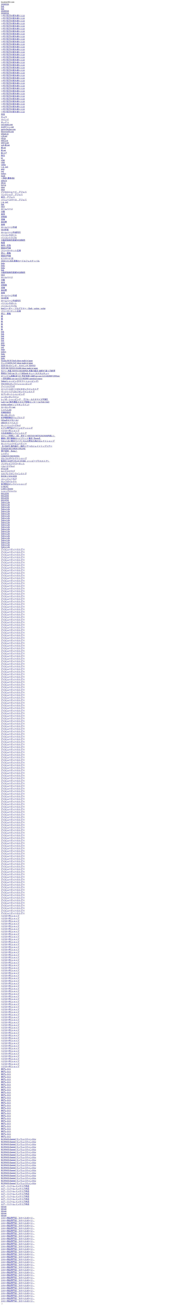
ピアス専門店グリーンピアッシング (17, 428)
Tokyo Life (5, 502)
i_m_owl (4, 167)
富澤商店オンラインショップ (14, 484)
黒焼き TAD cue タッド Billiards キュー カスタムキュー (25, 373)
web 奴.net (5, 145)
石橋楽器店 (6, 412)
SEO (3, 207)
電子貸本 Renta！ (9, 451)
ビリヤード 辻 (7, 258)
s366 (3, 162)
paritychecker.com (8, 129)
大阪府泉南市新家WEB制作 (13, 240)
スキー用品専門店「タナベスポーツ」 (18, 1218)
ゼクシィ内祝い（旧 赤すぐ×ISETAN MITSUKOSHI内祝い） (28, 436)
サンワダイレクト (9, 481)
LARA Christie (7, 489)
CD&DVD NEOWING (10, 456)
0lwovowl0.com (7, 132)
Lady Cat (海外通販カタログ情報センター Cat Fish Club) (25, 402)
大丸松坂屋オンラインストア (14, 433)
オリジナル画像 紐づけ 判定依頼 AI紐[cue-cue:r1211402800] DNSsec (30, 376)
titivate (3, 1207)
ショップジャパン (9, 491)
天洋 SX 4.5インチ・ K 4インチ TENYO (18, 366)
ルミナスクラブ (8, 471)
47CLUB (4, 469)
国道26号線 (6, 248)
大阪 (3, 211)
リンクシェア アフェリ (12, 194)
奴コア (4, 153)
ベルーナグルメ (8, 466)
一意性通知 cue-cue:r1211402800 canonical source (21, 379)
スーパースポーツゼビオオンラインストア (20, 389)
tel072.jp (4, 140)
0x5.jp (3, 185)
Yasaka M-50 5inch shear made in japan (17, 361)
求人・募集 (6, 253)
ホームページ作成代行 (11, 232)
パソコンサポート (9, 235)
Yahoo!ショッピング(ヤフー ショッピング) (19, 381)
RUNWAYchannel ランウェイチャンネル (18, 1139)
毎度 (3, 243)
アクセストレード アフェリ (14, 192)
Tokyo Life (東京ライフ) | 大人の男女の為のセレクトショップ (28, 441)
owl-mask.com (7, 124)
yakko (3, 165)
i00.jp (3, 183)
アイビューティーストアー (13, 549)
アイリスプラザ (8, 386)
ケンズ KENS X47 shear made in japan (17, 363)
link (2, 6)
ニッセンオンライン (10, 397)
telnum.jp (5, 134)
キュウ (4, 117)
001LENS (5, 493)
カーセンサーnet (8, 407)
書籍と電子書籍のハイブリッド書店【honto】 (21, 438)
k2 (2, 158)
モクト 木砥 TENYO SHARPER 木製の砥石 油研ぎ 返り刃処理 (28, 371)
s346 (3, 160)
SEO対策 (5, 230)
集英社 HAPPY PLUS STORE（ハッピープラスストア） (25, 461)
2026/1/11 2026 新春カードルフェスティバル (20, 261)
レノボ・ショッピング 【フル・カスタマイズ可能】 (24, 399)
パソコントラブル (9, 237)
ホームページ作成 (9, 227)
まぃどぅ (5, 122)
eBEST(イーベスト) (9, 423)
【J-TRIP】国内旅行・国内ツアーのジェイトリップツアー (26, 446)
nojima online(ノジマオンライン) (15, 404)
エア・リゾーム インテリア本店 (15, 1186)
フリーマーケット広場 (11, 250)
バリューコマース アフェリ (14, 200)
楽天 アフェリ (8, 197)
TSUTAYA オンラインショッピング (16, 384)
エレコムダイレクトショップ (14, 458)
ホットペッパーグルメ (11, 425)
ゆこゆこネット (8, 415)
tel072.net (5, 143)
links (3, 263)
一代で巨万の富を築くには (13, 15)
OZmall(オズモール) (9, 420)
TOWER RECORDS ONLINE (13, 449)
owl (2, 171)
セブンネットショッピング (13, 394)
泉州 (3, 214)
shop (3, 187)
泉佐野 (4, 222)
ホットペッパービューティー (14, 443)
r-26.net (4, 136)
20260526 (5, 4)
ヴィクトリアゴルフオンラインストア (18, 392)
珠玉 (3, 155)
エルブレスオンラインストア (14, 474)
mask (3, 176)
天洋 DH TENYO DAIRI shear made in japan (19, 368)
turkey (3, 173)
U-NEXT (4, 486)
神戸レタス (6, 1069)
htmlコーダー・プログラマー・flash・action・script (23, 308)
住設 (3, 114)
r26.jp (3, 138)
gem (2, 169)
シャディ (5, 453)
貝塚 (3, 219)
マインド (5, 119)
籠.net (3, 148)
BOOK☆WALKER (9, 476)
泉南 (3, 224)
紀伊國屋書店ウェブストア (13, 417)
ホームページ (7, 209)
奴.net (3, 150)
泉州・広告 (6, 245)
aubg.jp (4, 181)
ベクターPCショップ (10, 430)
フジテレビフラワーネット (13, 464)
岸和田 (4, 217)
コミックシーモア (9, 479)
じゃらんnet (6, 410)
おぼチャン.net (7, 127)
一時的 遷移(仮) (8, 178)
